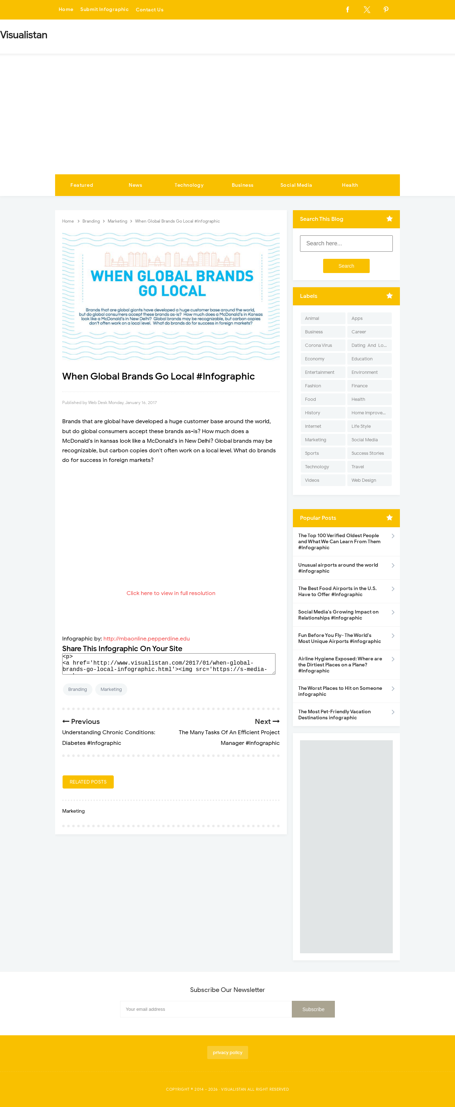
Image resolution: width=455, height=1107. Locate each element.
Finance (360, 386)
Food (310, 399)
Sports (312, 453)
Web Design (364, 480)
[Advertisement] (227, 121)
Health (350, 185)
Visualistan (233, 1089)
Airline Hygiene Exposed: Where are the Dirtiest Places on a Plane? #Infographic (340, 665)
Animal (312, 318)
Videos (312, 480)
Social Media (296, 185)
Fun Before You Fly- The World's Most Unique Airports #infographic (339, 638)
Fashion (313, 386)
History (312, 413)
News (135, 185)
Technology (189, 185)
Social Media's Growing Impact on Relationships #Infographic (338, 615)
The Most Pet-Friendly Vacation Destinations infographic (334, 715)
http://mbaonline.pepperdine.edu (146, 638)
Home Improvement (372, 413)
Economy (315, 359)
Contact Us (151, 10)
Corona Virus (318, 345)
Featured (81, 185)
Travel (358, 467)
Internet (313, 426)
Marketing (111, 689)
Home (66, 10)
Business (243, 185)
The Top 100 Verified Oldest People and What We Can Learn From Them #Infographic (339, 542)
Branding (77, 689)
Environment (365, 372)
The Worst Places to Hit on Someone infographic (340, 691)
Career (359, 332)
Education (362, 359)
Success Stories (368, 453)
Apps (357, 318)
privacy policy (227, 1052)
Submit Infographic (105, 10)
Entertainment (319, 372)
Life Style (361, 426)
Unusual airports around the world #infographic (338, 568)
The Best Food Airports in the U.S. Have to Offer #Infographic (337, 591)
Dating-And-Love (370, 345)
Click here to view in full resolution (171, 593)
